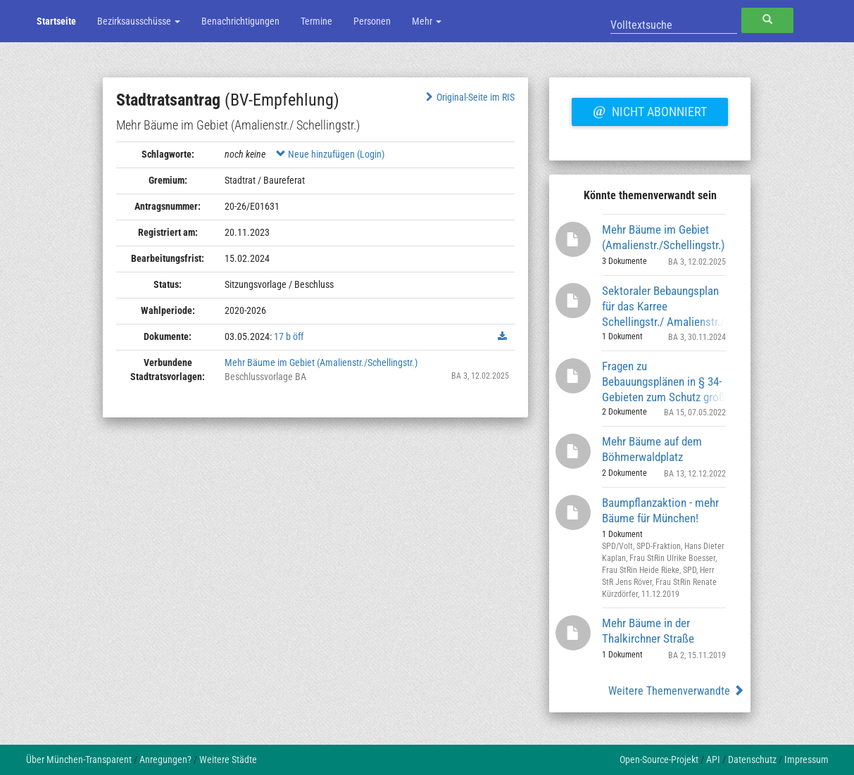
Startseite (56, 21)
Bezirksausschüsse (138, 21)
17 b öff (288, 336)
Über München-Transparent (79, 759)
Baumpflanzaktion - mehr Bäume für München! (660, 510)
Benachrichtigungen (240, 21)
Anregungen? (165, 759)
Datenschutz (752, 759)
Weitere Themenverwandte (676, 691)
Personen (372, 21)
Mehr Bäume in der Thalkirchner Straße (648, 630)
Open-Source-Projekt (659, 759)
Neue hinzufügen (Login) (330, 154)
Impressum (806, 759)
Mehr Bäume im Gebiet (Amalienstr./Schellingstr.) (321, 362)
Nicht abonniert (650, 110)
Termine (316, 21)
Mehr (426, 21)
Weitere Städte (228, 759)
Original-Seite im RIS (468, 97)
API (713, 759)
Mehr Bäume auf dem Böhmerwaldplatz (652, 449)
